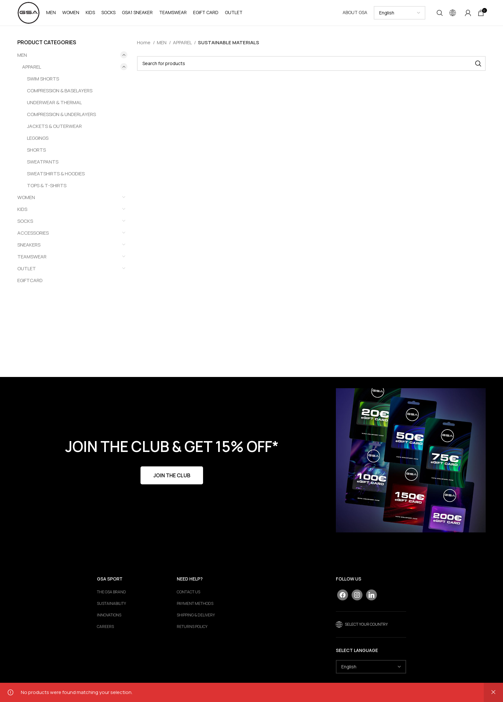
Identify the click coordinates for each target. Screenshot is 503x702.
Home (144, 42)
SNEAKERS (28, 244)
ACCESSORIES (33, 233)
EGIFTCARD (30, 280)
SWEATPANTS (42, 161)
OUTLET (26, 268)
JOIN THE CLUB (171, 475)
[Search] (439, 12)
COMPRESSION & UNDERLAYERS (61, 114)
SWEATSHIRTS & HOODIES (56, 173)
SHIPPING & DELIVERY (196, 615)
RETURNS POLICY (192, 627)
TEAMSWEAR (32, 256)
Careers (105, 627)
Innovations (109, 615)
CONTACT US (188, 592)
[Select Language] (399, 13)
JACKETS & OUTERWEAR (54, 126)
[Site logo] (28, 12)
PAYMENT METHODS (195, 603)
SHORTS (36, 149)
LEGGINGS (37, 138)
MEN (22, 55)
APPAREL (31, 66)
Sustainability (111, 603)
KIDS (22, 209)
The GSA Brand (111, 592)
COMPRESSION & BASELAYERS (59, 90)
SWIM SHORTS (43, 78)
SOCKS (25, 221)
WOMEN (26, 197)
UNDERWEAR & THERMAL (54, 102)
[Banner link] (411, 460)
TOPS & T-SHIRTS (46, 185)
